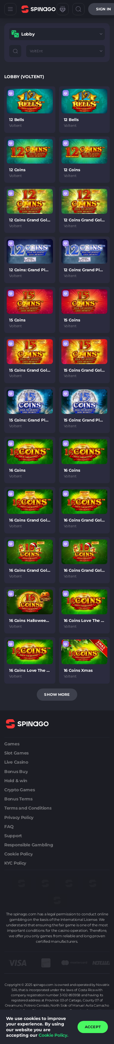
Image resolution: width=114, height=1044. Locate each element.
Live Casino (16, 762)
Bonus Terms (18, 799)
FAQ (9, 826)
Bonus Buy (16, 771)
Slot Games (16, 753)
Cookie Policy (18, 854)
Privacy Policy (18, 817)
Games (11, 744)
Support (13, 835)
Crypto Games (19, 790)
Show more (57, 694)
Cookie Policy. (53, 1035)
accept (93, 1027)
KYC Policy (15, 863)
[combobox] (57, 34)
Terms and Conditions (27, 808)
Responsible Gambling (28, 845)
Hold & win (15, 780)
